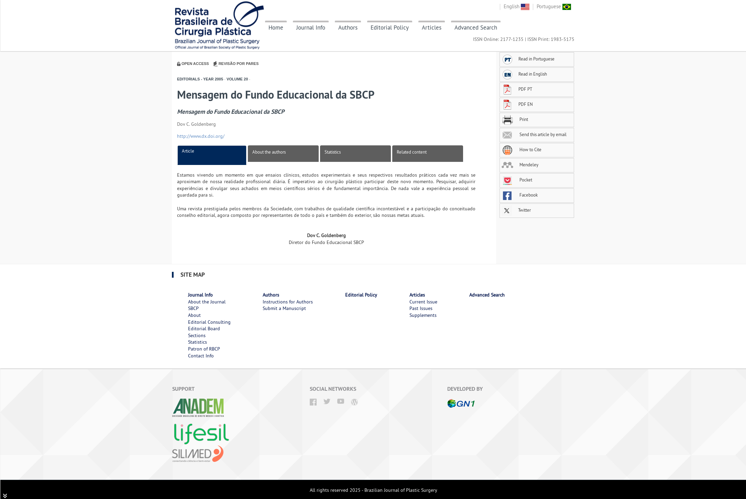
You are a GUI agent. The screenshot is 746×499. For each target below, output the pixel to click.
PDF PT (517, 89)
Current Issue (423, 302)
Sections (197, 335)
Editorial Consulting (209, 322)
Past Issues (420, 308)
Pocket (517, 179)
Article (188, 151)
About (194, 315)
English (516, 6)
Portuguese (554, 6)
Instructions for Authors (288, 302)
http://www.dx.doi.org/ (200, 136)
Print (515, 119)
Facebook (520, 195)
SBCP (193, 308)
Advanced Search (475, 27)
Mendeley (520, 164)
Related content (412, 152)
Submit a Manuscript (284, 308)
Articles (431, 27)
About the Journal (207, 302)
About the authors (269, 152)
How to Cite (521, 149)
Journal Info (310, 27)
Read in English (524, 74)
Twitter (516, 210)
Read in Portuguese (528, 59)
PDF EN (517, 104)
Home (275, 27)
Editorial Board (204, 328)
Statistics (333, 152)
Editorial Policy (390, 27)
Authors (348, 27)
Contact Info (201, 356)
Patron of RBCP (204, 349)
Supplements (423, 315)
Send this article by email (534, 134)
